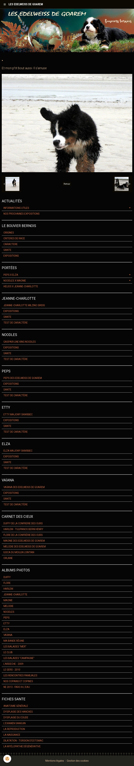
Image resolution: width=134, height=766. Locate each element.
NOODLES (8, 611)
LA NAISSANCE (11, 734)
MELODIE (8, 606)
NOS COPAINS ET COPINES (18, 681)
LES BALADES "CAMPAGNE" (18, 658)
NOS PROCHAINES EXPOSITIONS (21, 213)
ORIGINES (8, 232)
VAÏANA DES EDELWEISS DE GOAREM (24, 487)
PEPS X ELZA (10, 274)
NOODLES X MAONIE (14, 280)
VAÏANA (7, 635)
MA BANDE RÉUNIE (13, 640)
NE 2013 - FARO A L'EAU (16, 687)
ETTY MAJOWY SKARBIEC (18, 414)
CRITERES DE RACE (14, 238)
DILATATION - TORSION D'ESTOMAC (23, 740)
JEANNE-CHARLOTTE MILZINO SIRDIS (24, 305)
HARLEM (8, 588)
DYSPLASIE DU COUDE (15, 717)
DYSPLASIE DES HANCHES (18, 711)
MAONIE (8, 600)
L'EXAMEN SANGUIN (14, 723)
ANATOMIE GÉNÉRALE (15, 706)
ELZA (6, 629)
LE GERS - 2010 (11, 669)
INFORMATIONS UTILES (16, 208)
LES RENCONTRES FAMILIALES (20, 675)
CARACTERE (10, 244)
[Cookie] (7, 759)
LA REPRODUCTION (14, 729)
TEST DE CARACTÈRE (15, 322)
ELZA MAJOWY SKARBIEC (17, 450)
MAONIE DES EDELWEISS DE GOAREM (24, 540)
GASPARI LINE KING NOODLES (19, 341)
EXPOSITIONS (11, 255)
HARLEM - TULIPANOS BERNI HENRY (23, 529)
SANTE (7, 250)
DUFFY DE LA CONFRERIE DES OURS (23, 523)
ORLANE (8, 558)
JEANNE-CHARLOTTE (15, 594)
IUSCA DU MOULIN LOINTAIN (18, 552)
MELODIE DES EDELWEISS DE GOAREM (24, 546)
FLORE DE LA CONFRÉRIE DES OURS (23, 535)
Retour (67, 184)
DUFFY (7, 577)
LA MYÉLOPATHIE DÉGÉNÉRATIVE (22, 746)
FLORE (7, 583)
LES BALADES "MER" (14, 646)
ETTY (6, 623)
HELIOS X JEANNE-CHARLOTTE (20, 286)
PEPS (6, 617)
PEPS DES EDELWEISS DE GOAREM (22, 378)
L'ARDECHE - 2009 (13, 663)
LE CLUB (8, 652)
